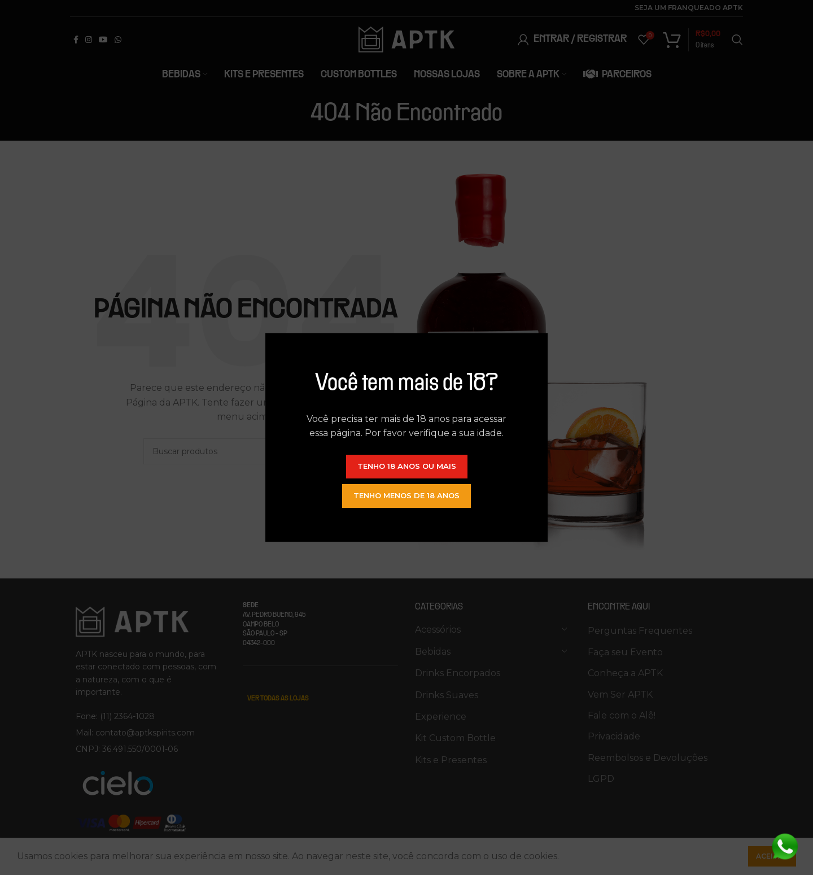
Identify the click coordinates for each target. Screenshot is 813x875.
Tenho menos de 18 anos (406, 495)
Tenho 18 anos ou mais (406, 466)
